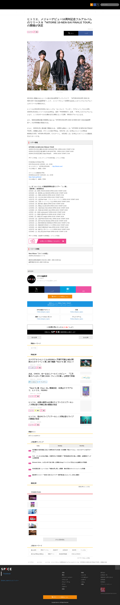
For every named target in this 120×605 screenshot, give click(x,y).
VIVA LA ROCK (75, 554)
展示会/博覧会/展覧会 (36, 554)
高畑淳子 (54, 550)
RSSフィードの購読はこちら (61, 296)
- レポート (83, 579)
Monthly (82, 446)
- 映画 (63, 589)
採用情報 (103, 579)
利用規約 (103, 582)
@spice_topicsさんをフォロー (10, 580)
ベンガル (82, 550)
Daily (38, 446)
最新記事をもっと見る (85, 486)
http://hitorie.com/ (57, 166)
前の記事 (32, 337)
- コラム (83, 582)
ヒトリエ (32, 348)
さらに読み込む (65, 539)
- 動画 (82, 572)
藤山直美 (32, 550)
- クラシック (65, 579)
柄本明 (73, 550)
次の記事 (87, 337)
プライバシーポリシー (106, 584)
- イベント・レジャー (67, 577)
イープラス (31, 562)
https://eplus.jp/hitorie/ (35, 177)
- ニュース (83, 575)
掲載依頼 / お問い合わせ (107, 577)
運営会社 (103, 572)
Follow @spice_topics (43, 312)
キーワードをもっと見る (84, 558)
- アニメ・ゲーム (66, 582)
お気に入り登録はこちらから (52, 241)
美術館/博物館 (62, 554)
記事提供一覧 (104, 575)
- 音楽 (63, 572)
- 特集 (82, 584)
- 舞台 (63, 575)
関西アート (50, 554)
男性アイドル (44, 550)
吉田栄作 (64, 550)
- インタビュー (84, 577)
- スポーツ (64, 586)
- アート (64, 584)
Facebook (7, 574)
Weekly (60, 446)
